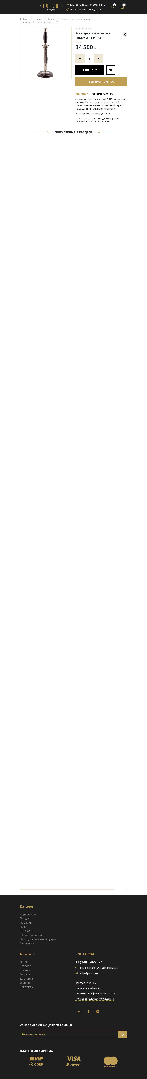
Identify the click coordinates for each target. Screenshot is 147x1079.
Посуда (25, 918)
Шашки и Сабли (31, 935)
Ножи (23, 927)
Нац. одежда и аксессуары (38, 939)
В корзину (89, 70)
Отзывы (25, 982)
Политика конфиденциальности (95, 993)
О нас (24, 962)
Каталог (25, 966)
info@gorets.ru (89, 973)
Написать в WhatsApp (88, 988)
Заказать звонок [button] (85, 983)
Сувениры (27, 943)
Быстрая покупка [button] (101, 81)
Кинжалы (26, 931)
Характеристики (102, 94)
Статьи (25, 970)
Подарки (26, 922)
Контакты (27, 987)
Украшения (28, 914)
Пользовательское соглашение (94, 998)
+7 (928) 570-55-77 (88, 962)
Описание (81, 94)
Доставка (26, 978)
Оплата (25, 974)
